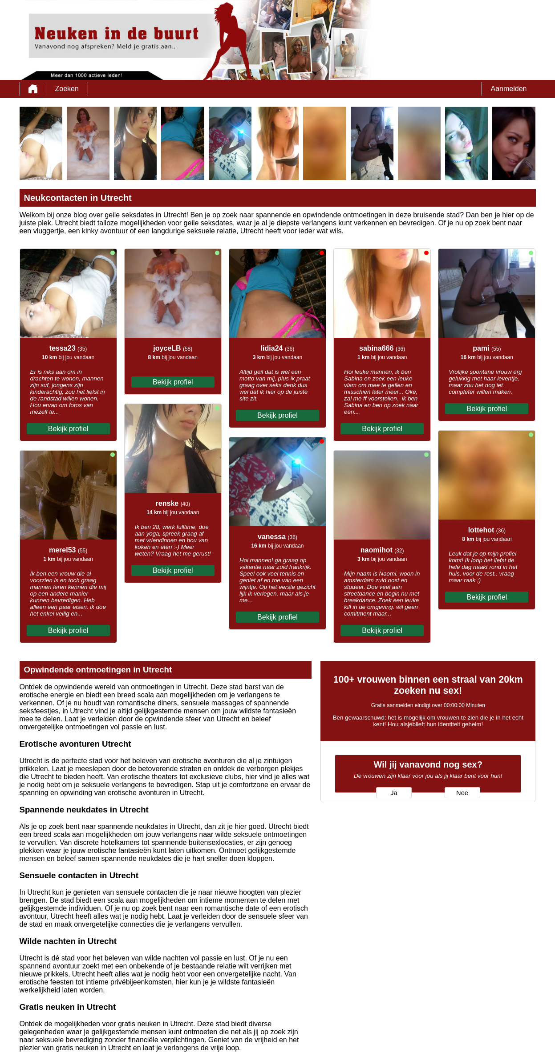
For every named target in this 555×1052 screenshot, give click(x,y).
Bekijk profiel (68, 428)
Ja (393, 792)
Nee (462, 792)
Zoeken (67, 88)
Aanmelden (509, 88)
